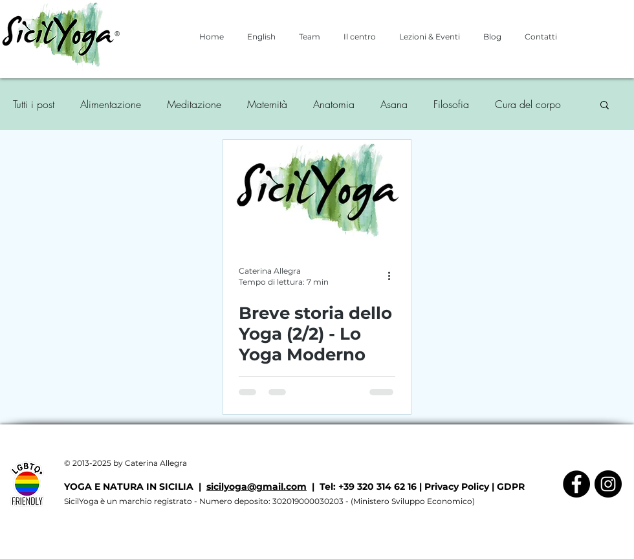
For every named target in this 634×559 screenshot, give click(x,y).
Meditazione (194, 104)
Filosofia (451, 104)
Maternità (267, 104)
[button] (604, 106)
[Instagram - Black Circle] (608, 484)
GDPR (511, 486)
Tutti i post (33, 104)
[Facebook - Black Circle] (576, 484)
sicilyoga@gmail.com (256, 486)
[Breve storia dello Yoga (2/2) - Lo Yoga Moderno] (317, 193)
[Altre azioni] (393, 275)
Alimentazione (110, 104)
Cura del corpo (528, 104)
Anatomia (334, 104)
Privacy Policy (456, 486)
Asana (394, 104)
